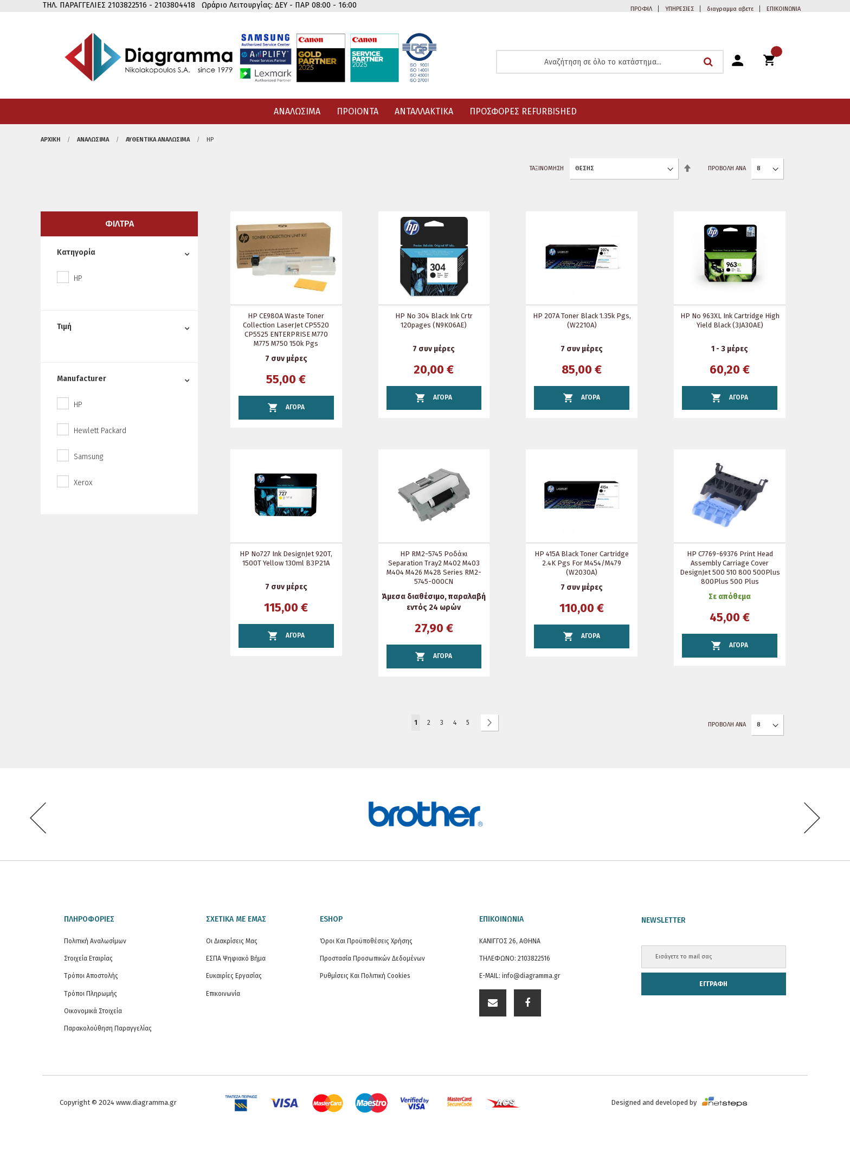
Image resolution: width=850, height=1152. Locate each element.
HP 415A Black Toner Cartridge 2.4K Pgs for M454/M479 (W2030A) (582, 563)
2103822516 (534, 958)
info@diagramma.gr (531, 976)
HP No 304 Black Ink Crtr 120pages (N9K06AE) (434, 320)
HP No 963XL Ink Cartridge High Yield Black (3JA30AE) (730, 320)
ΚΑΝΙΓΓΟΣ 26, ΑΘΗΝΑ (509, 941)
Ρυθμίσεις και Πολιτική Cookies (365, 976)
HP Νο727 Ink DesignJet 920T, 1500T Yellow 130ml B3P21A (286, 558)
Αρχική (50, 139)
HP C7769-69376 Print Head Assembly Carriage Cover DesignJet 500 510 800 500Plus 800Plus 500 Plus (730, 567)
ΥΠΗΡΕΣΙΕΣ (679, 8)
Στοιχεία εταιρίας (88, 958)
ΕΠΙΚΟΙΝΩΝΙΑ (784, 8)
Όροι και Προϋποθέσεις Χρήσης (366, 941)
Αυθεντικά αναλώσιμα (158, 139)
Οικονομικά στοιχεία (93, 1011)
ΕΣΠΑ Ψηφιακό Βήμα (236, 958)
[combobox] (610, 61)
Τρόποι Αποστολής (91, 976)
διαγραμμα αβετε (730, 8)
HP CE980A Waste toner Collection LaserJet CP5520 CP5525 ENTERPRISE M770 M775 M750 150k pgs (286, 329)
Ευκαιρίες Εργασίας (234, 976)
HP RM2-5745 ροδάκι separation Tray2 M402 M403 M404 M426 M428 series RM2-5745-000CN (434, 567)
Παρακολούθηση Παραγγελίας (108, 1028)
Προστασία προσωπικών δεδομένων (372, 958)
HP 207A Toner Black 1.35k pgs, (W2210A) (582, 320)
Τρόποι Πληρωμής (90, 993)
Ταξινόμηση (547, 168)
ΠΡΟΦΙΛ (641, 8)
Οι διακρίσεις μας (231, 941)
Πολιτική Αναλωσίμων (95, 941)
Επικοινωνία (223, 993)
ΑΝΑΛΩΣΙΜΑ (93, 139)
